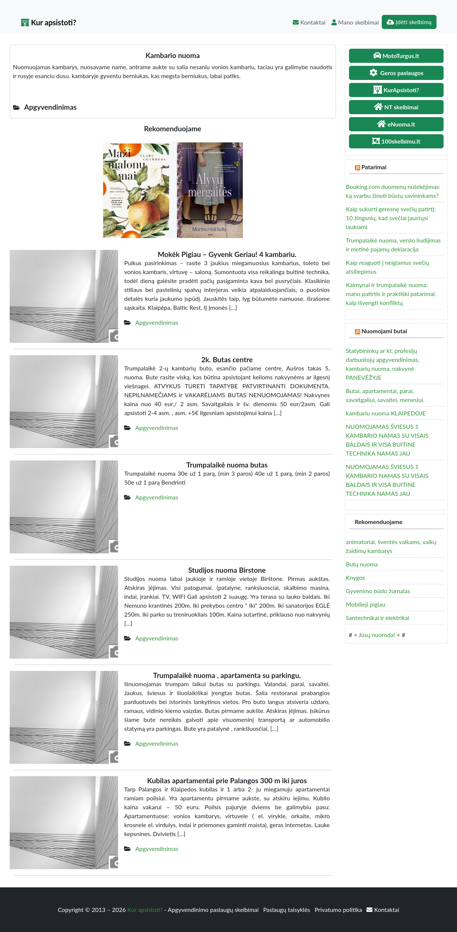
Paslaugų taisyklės (287, 909)
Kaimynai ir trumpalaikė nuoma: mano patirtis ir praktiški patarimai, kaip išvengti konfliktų (391, 293)
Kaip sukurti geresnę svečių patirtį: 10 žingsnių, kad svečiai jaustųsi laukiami (391, 217)
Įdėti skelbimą (409, 21)
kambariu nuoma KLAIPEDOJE (386, 413)
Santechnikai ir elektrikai (377, 617)
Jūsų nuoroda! (377, 634)
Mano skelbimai (355, 22)
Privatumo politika (339, 909)
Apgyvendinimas (156, 322)
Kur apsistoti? (48, 22)
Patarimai (373, 166)
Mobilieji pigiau (365, 604)
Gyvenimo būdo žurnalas (378, 590)
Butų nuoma (362, 564)
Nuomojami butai (384, 330)
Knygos (355, 577)
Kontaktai (309, 22)
